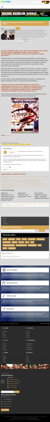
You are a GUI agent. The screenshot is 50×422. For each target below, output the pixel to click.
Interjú (11, 9)
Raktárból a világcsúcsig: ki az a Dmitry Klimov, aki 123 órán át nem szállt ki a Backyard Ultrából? (23, 184)
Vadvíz (28, 333)
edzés (4, 239)
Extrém (28, 337)
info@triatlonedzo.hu (7, 406)
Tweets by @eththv (5, 373)
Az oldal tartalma (13, 385)
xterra (12, 248)
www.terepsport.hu (14, 151)
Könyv (28, 359)
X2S (4, 333)
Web (4, 359)
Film (27, 358)
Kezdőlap (4, 18)
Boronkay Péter (30, 347)
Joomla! (11, 419)
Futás (4, 347)
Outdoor (5, 349)
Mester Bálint (29, 349)
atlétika (17, 144)
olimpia (6, 144)
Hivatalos (5, 218)
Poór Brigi (29, 345)
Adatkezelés (5, 223)
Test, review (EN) (13, 387)
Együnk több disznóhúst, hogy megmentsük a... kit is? (24, 194)
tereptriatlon (21, 245)
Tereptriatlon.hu (4, 323)
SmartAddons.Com (16, 417)
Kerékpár (5, 345)
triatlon (32, 245)
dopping (22, 144)
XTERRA (5, 331)
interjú (24, 239)
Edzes (4, 9)
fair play (28, 144)
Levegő (28, 335)
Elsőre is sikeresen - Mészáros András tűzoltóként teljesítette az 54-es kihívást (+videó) (21, 182)
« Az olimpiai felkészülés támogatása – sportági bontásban (24, 204)
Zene (28, 356)
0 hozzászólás (31, 39)
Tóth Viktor (19, 43)
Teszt (7, 9)
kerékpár (40, 239)
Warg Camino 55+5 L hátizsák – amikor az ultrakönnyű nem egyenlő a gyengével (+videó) (21, 180)
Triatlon (4, 343)
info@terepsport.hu (7, 404)
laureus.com (8, 135)
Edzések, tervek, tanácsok (15, 381)
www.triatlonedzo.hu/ (12, 169)
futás (18, 239)
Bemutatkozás (6, 167)
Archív (20, 143)
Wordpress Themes (33, 417)
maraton (6, 242)
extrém (11, 239)
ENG (14, 9)
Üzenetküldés (5, 409)
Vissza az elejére (44, 323)
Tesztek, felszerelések (14, 383)
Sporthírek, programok (14, 379)
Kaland (28, 331)
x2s (4, 248)
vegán (11, 144)
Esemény (28, 361)
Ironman (32, 239)
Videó (4, 220)
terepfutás (8, 245)
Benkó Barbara (30, 343)
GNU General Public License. (34, 419)
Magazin (5, 358)
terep (32, 242)
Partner (4, 356)
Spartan (4, 335)
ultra (39, 245)
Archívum (10, 18)
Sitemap (5, 221)
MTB (14, 242)
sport (27, 242)
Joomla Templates (25, 417)
